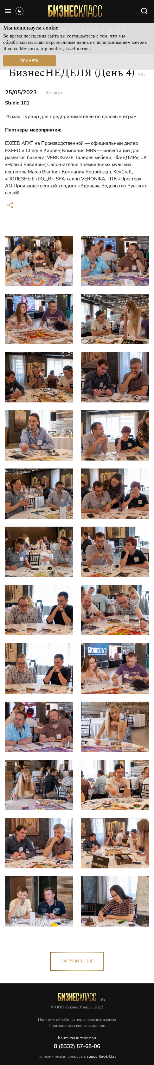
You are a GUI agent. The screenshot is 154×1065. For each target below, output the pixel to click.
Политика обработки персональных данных (77, 1019)
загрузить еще (77, 961)
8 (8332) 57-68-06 (77, 1046)
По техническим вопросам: (77, 1056)
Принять (29, 60)
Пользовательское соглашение (77, 1025)
